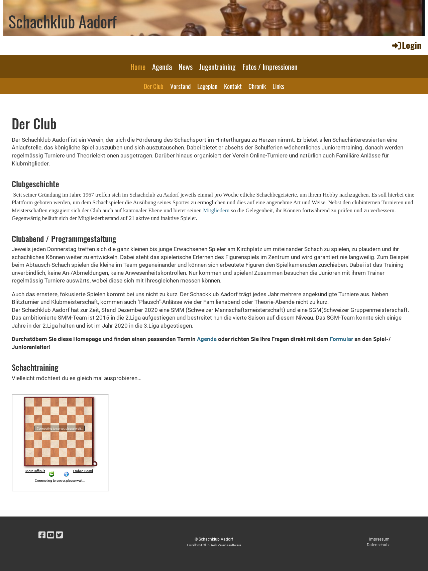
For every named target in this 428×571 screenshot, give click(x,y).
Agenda (162, 66)
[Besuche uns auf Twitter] (59, 535)
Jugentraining (217, 66)
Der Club (154, 86)
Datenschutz (378, 545)
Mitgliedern (217, 210)
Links (278, 86)
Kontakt (233, 86)
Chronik (257, 86)
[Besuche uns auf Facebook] (41, 535)
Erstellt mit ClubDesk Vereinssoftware (214, 545)
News (186, 66)
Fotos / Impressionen (270, 66)
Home (137, 66)
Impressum (379, 539)
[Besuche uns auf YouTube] (50, 535)
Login (406, 44)
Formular (341, 339)
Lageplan (207, 86)
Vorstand (180, 86)
